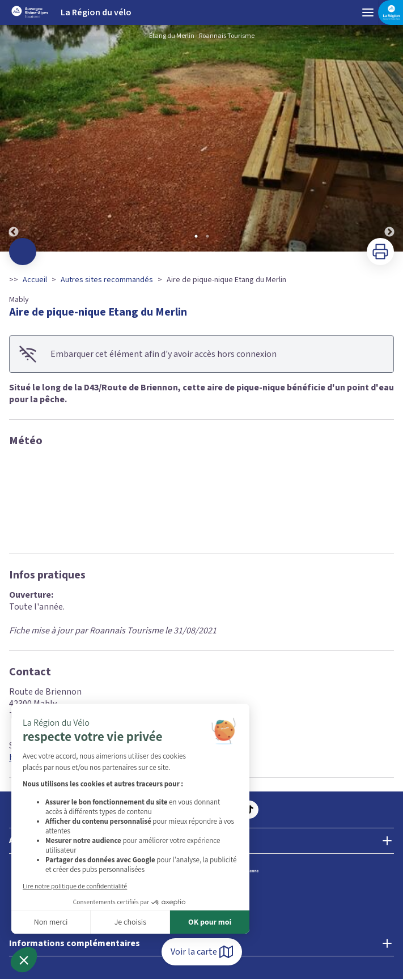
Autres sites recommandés (107, 280)
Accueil (35, 280)
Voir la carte (202, 952)
